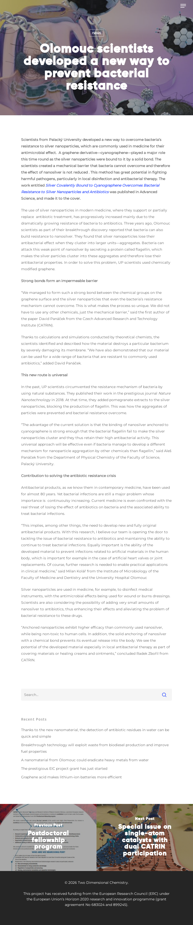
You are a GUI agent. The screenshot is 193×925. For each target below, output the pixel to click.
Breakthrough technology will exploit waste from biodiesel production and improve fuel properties (95, 748)
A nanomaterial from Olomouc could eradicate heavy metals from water (85, 760)
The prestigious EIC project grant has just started (64, 768)
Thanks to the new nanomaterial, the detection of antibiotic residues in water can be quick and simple (95, 733)
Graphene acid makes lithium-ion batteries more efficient (71, 777)
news (96, 33)
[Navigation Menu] (183, 5)
